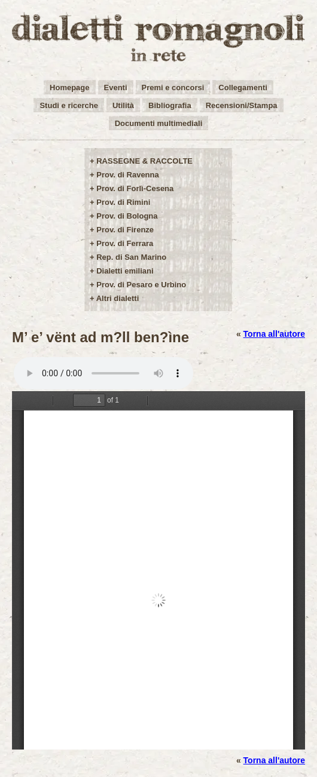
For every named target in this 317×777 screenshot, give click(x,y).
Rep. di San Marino (131, 257)
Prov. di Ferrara (124, 243)
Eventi (115, 87)
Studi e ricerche (68, 105)
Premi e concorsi (173, 87)
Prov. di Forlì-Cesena (134, 188)
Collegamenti (242, 87)
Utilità (123, 105)
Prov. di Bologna (126, 215)
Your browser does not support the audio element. (103, 373)
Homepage (69, 87)
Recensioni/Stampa (242, 105)
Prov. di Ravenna (127, 174)
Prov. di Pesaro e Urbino (141, 284)
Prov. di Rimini (123, 202)
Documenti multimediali (159, 123)
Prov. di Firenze (125, 229)
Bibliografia (169, 105)
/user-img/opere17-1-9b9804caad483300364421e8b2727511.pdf (158, 570)
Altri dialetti (117, 298)
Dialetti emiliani (124, 270)
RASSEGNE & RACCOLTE (144, 160)
